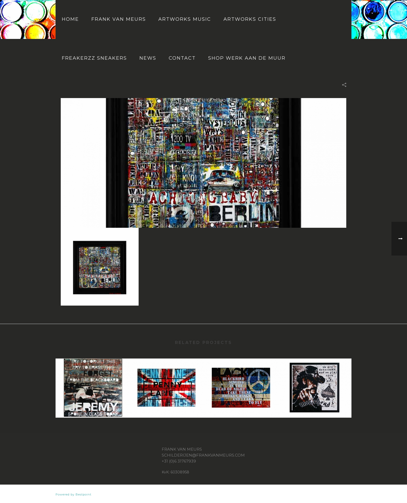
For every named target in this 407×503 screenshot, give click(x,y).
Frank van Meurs (118, 19)
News (147, 58)
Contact (182, 58)
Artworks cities (249, 19)
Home (70, 19)
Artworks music (184, 19)
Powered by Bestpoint (73, 494)
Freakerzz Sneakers (94, 58)
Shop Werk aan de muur (247, 58)
